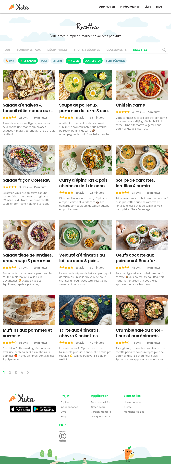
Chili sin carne (130, 105)
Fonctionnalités (100, 402)
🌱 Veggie (73, 60)
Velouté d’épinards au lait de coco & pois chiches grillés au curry (83, 260)
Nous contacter (133, 402)
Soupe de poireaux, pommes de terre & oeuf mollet (84, 110)
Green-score (98, 407)
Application (107, 6)
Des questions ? (100, 416)
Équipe (65, 402)
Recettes (140, 49)
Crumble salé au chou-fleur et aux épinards (140, 333)
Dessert (57, 60)
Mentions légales (134, 411)
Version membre (101, 411)
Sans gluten (93, 60)
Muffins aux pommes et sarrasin (27, 333)
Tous (7, 49)
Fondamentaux (29, 49)
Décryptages (57, 49)
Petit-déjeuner (115, 60)
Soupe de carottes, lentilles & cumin (135, 183)
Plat (44, 60)
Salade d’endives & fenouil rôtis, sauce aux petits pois (27, 110)
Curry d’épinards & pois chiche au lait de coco (83, 183)
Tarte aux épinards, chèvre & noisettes (79, 333)
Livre (148, 6)
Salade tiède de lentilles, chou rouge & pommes (28, 258)
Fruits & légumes (87, 49)
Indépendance (130, 6)
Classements (117, 49)
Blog (159, 6)
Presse (128, 407)
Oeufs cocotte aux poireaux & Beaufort (136, 258)
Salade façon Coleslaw (26, 180)
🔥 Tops (10, 60)
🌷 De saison (28, 60)
